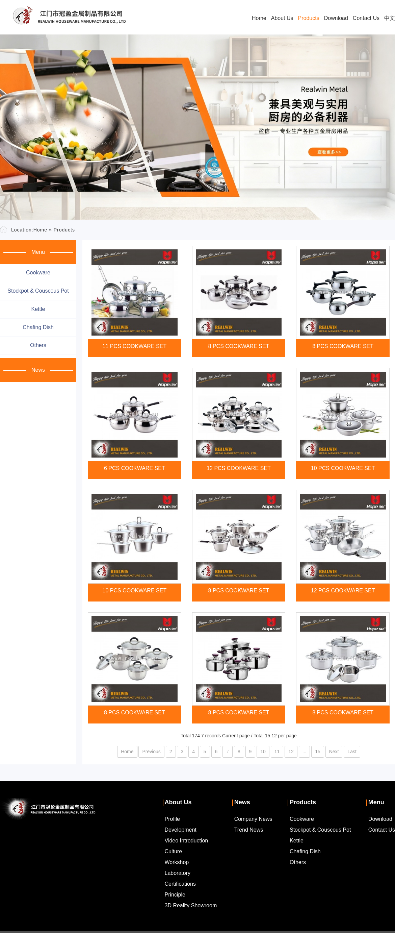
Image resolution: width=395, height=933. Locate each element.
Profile (172, 819)
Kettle (38, 309)
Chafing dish (38, 327)
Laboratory (178, 873)
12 (291, 751)
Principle (175, 895)
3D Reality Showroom (191, 905)
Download (336, 18)
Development (180, 830)
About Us (282, 18)
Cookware (38, 272)
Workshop (177, 862)
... (304, 751)
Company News (253, 819)
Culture (173, 851)
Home (259, 18)
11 (277, 751)
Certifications (180, 884)
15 (317, 751)
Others (38, 345)
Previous (151, 751)
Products (308, 18)
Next (334, 751)
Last (351, 751)
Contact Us (366, 18)
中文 (389, 18)
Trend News (248, 830)
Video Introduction (186, 840)
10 (263, 751)
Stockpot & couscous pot (38, 291)
